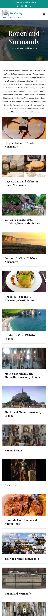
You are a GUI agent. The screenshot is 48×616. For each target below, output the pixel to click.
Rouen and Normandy (18, 593)
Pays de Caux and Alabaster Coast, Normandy (21, 183)
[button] (44, 14)
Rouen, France (14, 450)
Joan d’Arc (11, 485)
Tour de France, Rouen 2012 (22, 558)
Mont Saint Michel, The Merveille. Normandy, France (22, 375)
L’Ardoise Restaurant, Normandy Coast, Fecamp (20, 298)
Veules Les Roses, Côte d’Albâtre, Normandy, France (22, 221)
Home (13, 48)
